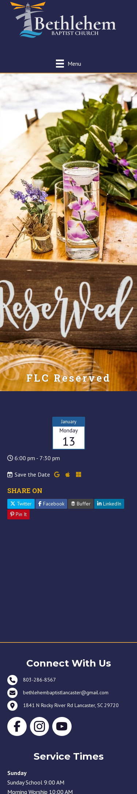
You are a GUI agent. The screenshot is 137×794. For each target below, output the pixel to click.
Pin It (18, 514)
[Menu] (68, 63)
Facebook (51, 503)
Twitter (21, 503)
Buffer (81, 503)
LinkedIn (109, 503)
